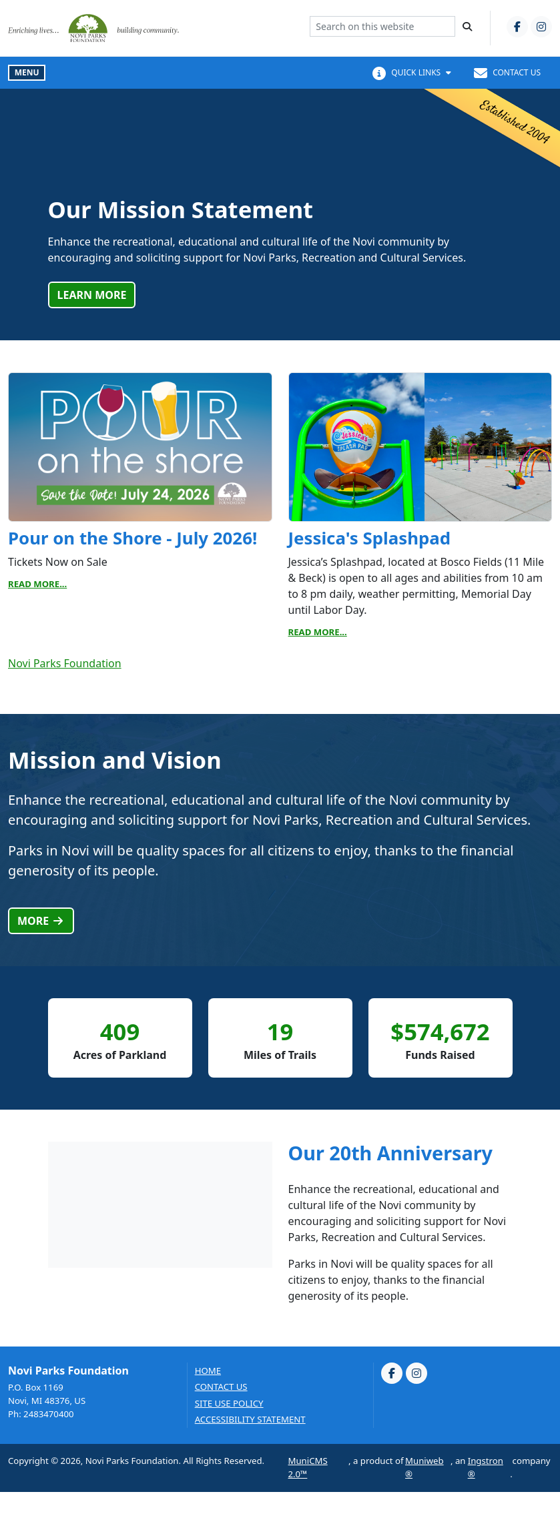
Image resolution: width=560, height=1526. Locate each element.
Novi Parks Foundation (64, 663)
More (41, 920)
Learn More (92, 295)
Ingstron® (485, 1467)
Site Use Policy (229, 1403)
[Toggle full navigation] (26, 73)
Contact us (221, 1387)
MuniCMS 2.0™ (308, 1467)
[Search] (467, 26)
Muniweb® (424, 1467)
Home (208, 1371)
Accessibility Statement (250, 1419)
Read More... (37, 584)
